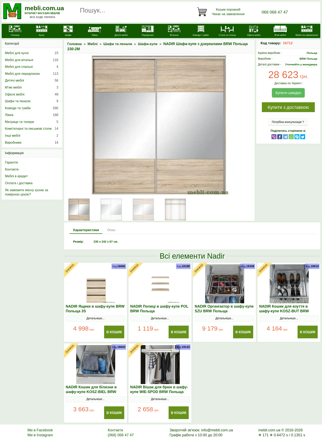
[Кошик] (221, 12)
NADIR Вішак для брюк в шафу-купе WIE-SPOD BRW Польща (159, 389)
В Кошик (114, 332)
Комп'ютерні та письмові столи (31, 128)
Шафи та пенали (118, 44)
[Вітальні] (174, 31)
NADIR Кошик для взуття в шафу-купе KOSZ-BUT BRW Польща (284, 311)
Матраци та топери (31, 122)
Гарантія (11, 162)
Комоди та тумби (31, 108)
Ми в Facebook (40, 430)
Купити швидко (288, 93)
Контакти (12, 169)
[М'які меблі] (280, 31)
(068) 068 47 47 (121, 435)
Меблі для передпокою (31, 74)
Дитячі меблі (31, 80)
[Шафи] (68, 31)
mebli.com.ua (44, 8)
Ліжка (31, 115)
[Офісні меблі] (253, 31)
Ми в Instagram (40, 435)
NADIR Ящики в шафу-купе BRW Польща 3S (95, 308)
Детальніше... (95, 318)
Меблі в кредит (16, 176)
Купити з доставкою (288, 107)
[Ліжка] (94, 31)
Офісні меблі (31, 94)
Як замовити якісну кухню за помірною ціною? (26, 192)
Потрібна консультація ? (288, 122)
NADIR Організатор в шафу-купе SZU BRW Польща (224, 308)
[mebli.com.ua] (15, 31)
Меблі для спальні (31, 67)
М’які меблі (31, 87)
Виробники (31, 142)
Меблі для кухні (31, 53)
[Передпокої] (148, 31)
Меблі (92, 44)
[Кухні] (41, 31)
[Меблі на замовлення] (306, 31)
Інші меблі (31, 135)
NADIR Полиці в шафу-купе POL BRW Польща (159, 308)
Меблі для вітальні (31, 60)
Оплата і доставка (19, 183)
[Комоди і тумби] (200, 31)
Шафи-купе (148, 44)
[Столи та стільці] (227, 31)
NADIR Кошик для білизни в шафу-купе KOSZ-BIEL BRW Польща (91, 392)
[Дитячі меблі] (121, 31)
